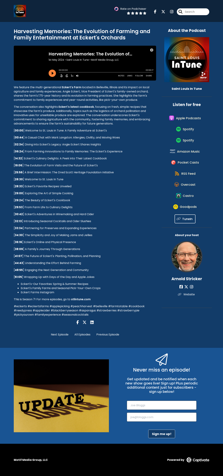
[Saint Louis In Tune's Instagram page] (169, 12)
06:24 (19, 151)
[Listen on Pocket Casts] (185, 169)
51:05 (18, 277)
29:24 (19, 200)
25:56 (19, 172)
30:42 (19, 214)
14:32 (18, 158)
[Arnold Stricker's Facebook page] (182, 299)
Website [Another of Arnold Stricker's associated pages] (186, 307)
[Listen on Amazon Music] (185, 156)
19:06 (18, 165)
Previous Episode (107, 335)
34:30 (19, 235)
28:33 (19, 186)
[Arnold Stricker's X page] (187, 299)
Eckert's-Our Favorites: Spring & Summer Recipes (54, 284)
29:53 (19, 207)
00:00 (19, 131)
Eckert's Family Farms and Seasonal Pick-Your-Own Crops (61, 288)
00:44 (19, 137)
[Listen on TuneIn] (185, 231)
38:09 (19, 249)
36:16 (18, 242)
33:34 (19, 228)
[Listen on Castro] (185, 206)
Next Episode (59, 335)
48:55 (19, 270)
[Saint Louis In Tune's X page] (161, 12)
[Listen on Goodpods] (185, 219)
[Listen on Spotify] (185, 131)
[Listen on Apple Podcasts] (185, 119)
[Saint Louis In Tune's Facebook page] (155, 12)
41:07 (18, 256)
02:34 (19, 144)
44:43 (19, 263)
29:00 (19, 193)
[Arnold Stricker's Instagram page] (191, 299)
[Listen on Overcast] (185, 193)
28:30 (19, 179)
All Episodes (82, 335)
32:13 (18, 221)
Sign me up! (161, 434)
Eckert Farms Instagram (37, 292)
